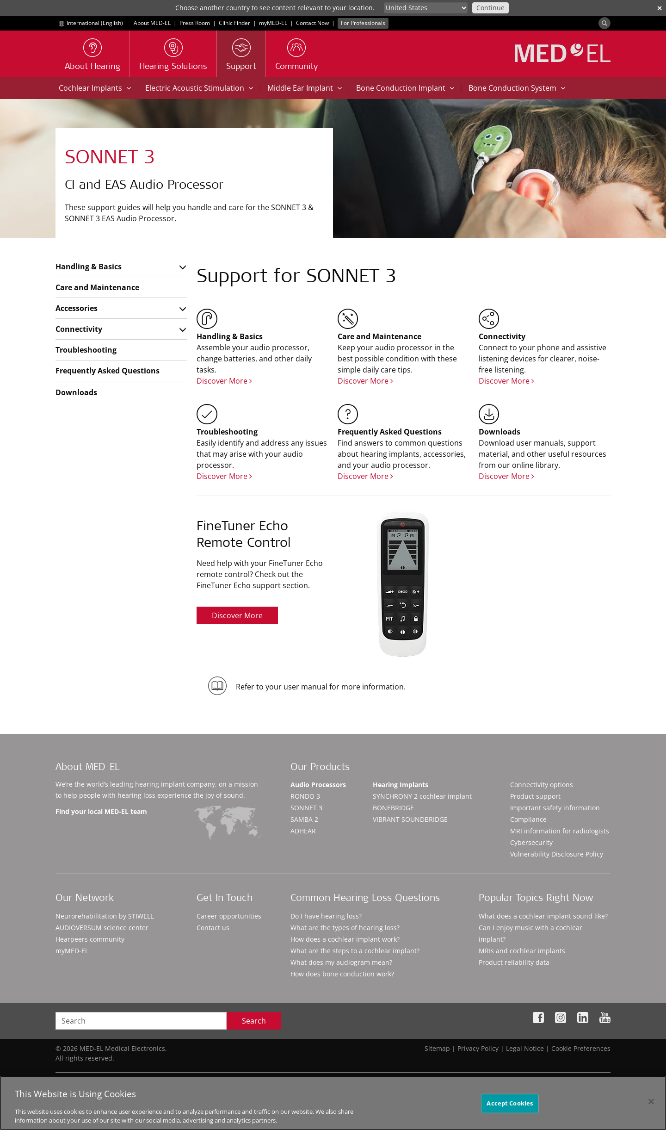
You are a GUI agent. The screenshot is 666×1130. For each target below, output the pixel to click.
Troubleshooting (86, 350)
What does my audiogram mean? (341, 962)
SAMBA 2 (304, 819)
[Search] (604, 23)
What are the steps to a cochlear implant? (354, 950)
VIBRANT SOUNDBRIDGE (410, 819)
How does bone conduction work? (342, 973)
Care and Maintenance (97, 287)
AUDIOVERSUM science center (102, 927)
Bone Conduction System (517, 88)
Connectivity (79, 329)
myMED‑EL (273, 23)
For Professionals (363, 23)
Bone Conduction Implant (405, 88)
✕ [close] (659, 8)
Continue (490, 7)
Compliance (528, 819)
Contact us (213, 927)
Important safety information (555, 807)
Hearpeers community (90, 939)
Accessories (77, 308)
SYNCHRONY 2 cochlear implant (422, 796)
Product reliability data (514, 962)
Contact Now (312, 23)
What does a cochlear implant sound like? (543, 916)
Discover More (224, 381)
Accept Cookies (510, 1107)
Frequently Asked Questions (108, 371)
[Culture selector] (426, 7)
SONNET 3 (306, 807)
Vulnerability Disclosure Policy (556, 854)
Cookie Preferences (580, 1048)
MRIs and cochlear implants (522, 950)
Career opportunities (229, 916)
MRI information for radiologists (559, 830)
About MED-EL (152, 23)
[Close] (651, 1105)
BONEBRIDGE (393, 807)
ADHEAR (303, 830)
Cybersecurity (531, 842)
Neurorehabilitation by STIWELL (105, 916)
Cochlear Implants (95, 88)
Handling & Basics (89, 266)
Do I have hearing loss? (326, 916)
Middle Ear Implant (304, 88)
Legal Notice (525, 1048)
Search (254, 1021)
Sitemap (437, 1048)
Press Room (194, 23)
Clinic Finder (234, 23)
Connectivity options (541, 784)
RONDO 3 (305, 796)
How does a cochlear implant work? (345, 939)
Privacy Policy (478, 1048)
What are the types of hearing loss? (345, 927)
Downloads (76, 392)
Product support (535, 796)
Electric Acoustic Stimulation (199, 88)
